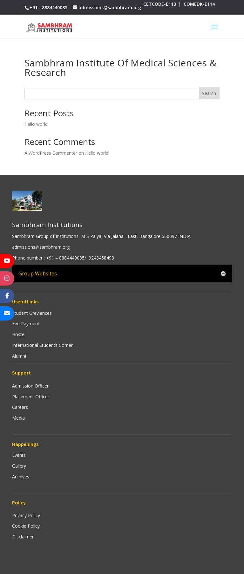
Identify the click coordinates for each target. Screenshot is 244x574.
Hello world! (36, 124)
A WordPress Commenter (50, 153)
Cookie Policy (26, 526)
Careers (20, 407)
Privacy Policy (26, 515)
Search (209, 93)
